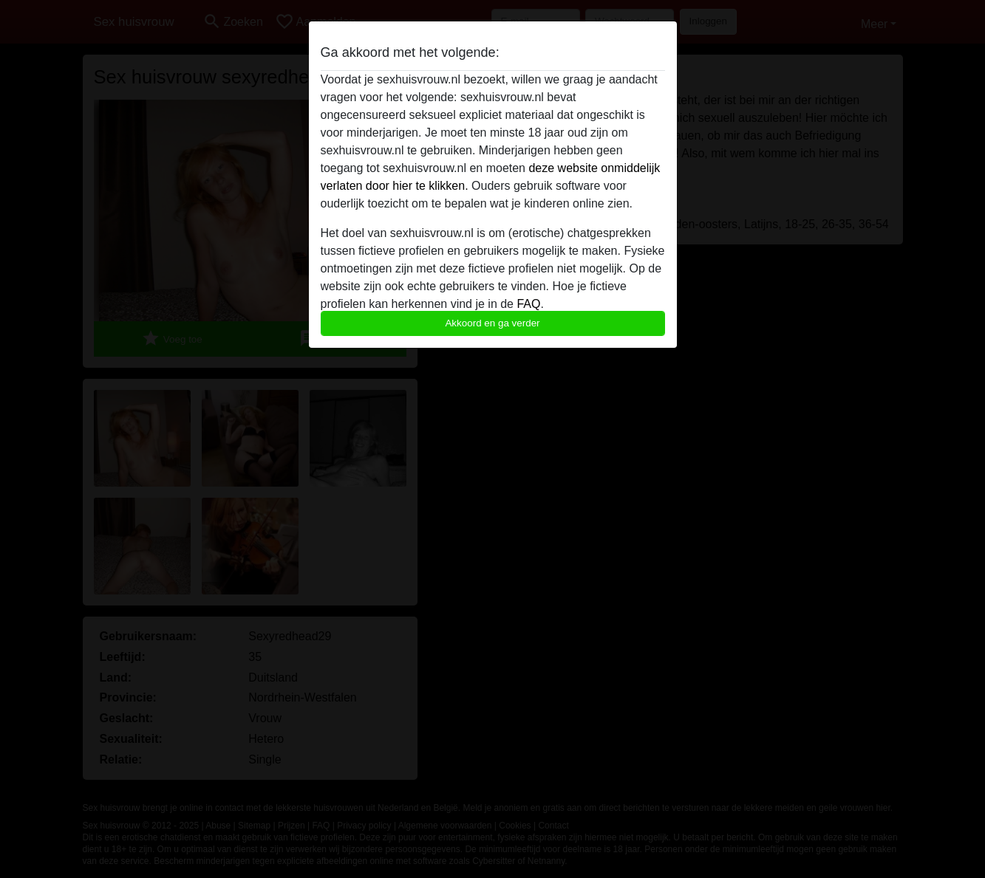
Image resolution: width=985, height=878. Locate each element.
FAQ (528, 304)
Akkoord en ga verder (492, 323)
